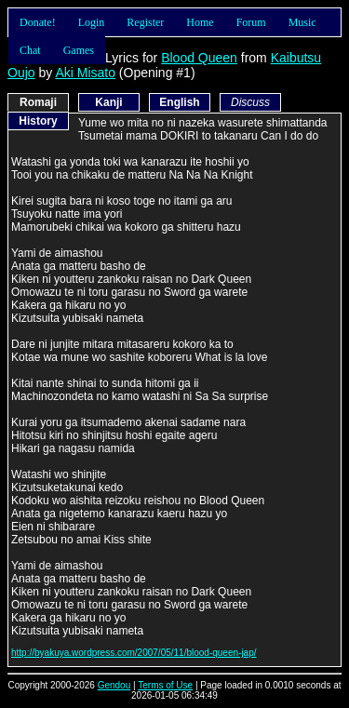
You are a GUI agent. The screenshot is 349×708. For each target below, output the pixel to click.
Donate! (38, 22)
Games (78, 50)
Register (145, 22)
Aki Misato (85, 72)
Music (302, 22)
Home (199, 22)
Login (91, 22)
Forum (251, 22)
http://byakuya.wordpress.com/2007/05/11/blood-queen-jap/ (134, 653)
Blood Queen (199, 57)
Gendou (114, 685)
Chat (30, 50)
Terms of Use (165, 685)
